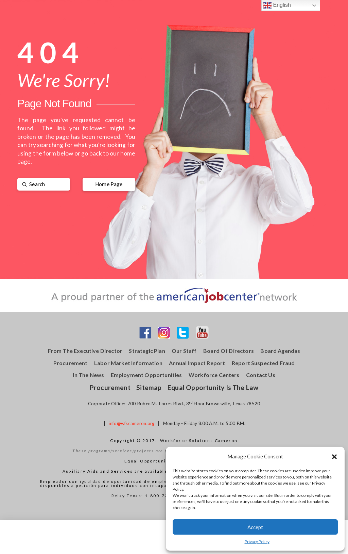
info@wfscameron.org (131, 423)
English (277, 5)
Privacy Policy (257, 541)
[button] (334, 456)
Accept (255, 527)
